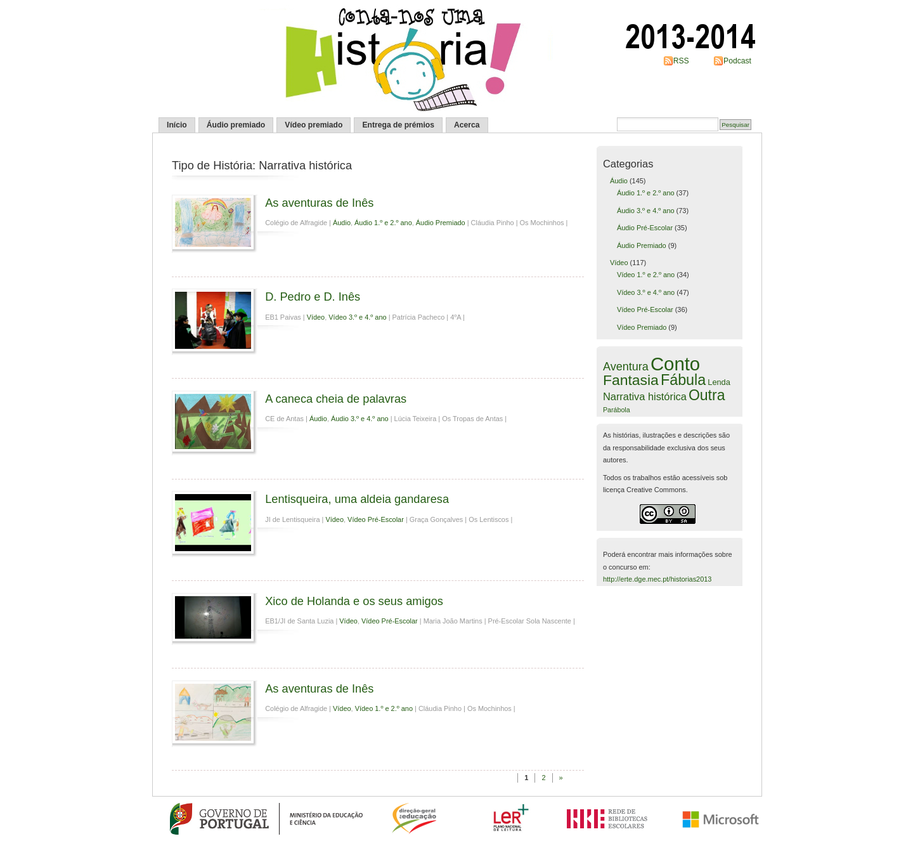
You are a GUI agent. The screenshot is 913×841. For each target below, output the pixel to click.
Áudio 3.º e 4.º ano (360, 418)
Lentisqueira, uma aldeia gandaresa (357, 498)
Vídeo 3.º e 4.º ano (357, 317)
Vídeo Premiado (641, 327)
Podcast (737, 60)
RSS (681, 60)
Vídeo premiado (313, 125)
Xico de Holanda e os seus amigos (354, 601)
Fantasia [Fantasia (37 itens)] (631, 380)
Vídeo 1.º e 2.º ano (384, 708)
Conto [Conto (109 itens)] (675, 363)
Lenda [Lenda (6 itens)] (719, 382)
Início (177, 125)
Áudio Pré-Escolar (645, 227)
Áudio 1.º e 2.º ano (383, 222)
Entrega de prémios (398, 125)
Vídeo (316, 317)
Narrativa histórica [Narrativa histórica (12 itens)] (645, 396)
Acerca (467, 125)
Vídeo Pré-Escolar (375, 519)
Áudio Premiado (440, 222)
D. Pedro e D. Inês (312, 296)
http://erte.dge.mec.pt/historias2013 (657, 579)
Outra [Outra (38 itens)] (707, 395)
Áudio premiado (236, 125)
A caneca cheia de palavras (335, 398)
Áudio (342, 222)
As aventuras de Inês (319, 202)
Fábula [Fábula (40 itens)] (683, 380)
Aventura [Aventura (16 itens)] (626, 366)
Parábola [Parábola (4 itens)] (616, 410)
